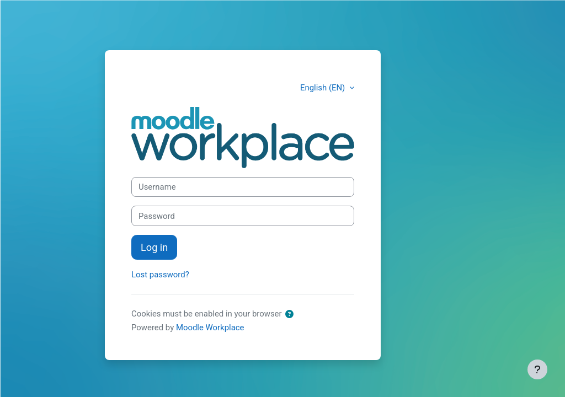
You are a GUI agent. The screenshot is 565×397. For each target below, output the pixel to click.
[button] (289, 314)
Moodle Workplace (210, 327)
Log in (154, 247)
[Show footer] (537, 369)
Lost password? (160, 275)
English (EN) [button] (323, 88)
